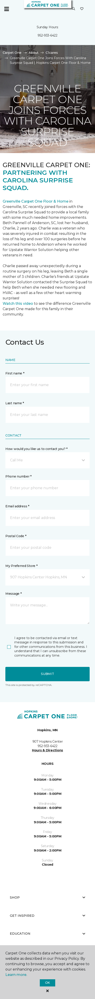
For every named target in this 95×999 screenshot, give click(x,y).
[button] (73, 9)
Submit (47, 674)
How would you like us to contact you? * (36, 448)
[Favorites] (82, 9)
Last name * (14, 403)
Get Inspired (47, 916)
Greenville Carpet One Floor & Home (35, 201)
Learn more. (16, 975)
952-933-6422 (47, 35)
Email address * (17, 506)
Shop (47, 897)
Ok (47, 983)
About (33, 53)
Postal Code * (15, 536)
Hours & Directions (47, 750)
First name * (14, 373)
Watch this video (18, 303)
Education (47, 934)
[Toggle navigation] (6, 9)
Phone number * (18, 476)
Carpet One (12, 53)
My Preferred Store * (21, 565)
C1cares (52, 53)
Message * (13, 593)
